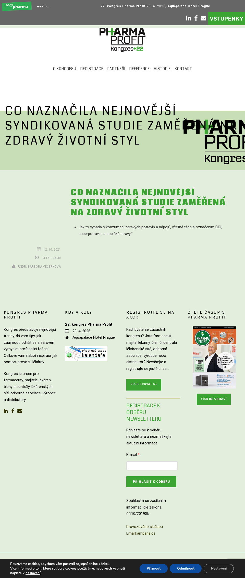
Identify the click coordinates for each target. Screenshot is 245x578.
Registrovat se (143, 384)
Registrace (91, 68)
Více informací (214, 398)
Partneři (116, 68)
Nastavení (218, 568)
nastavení (33, 573)
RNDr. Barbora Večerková (39, 266)
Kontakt (183, 68)
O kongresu (64, 68)
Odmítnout (183, 568)
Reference (139, 68)
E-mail (133, 454)
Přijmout (150, 568)
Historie (162, 68)
